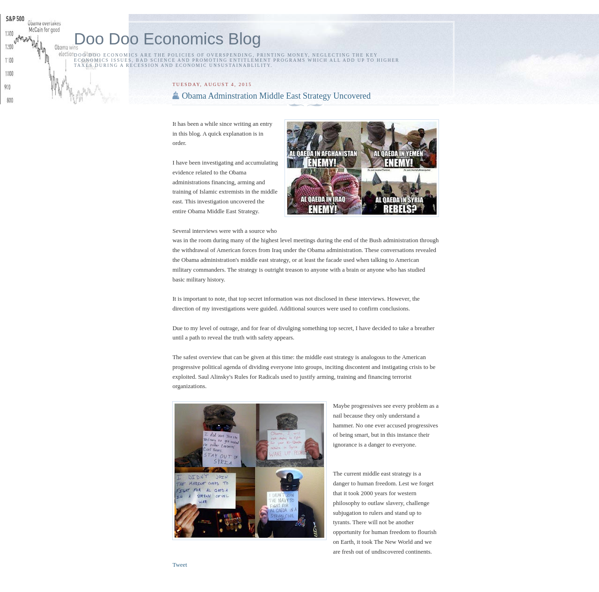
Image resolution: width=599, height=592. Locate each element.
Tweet (179, 564)
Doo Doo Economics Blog (167, 38)
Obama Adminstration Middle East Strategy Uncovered (276, 96)
